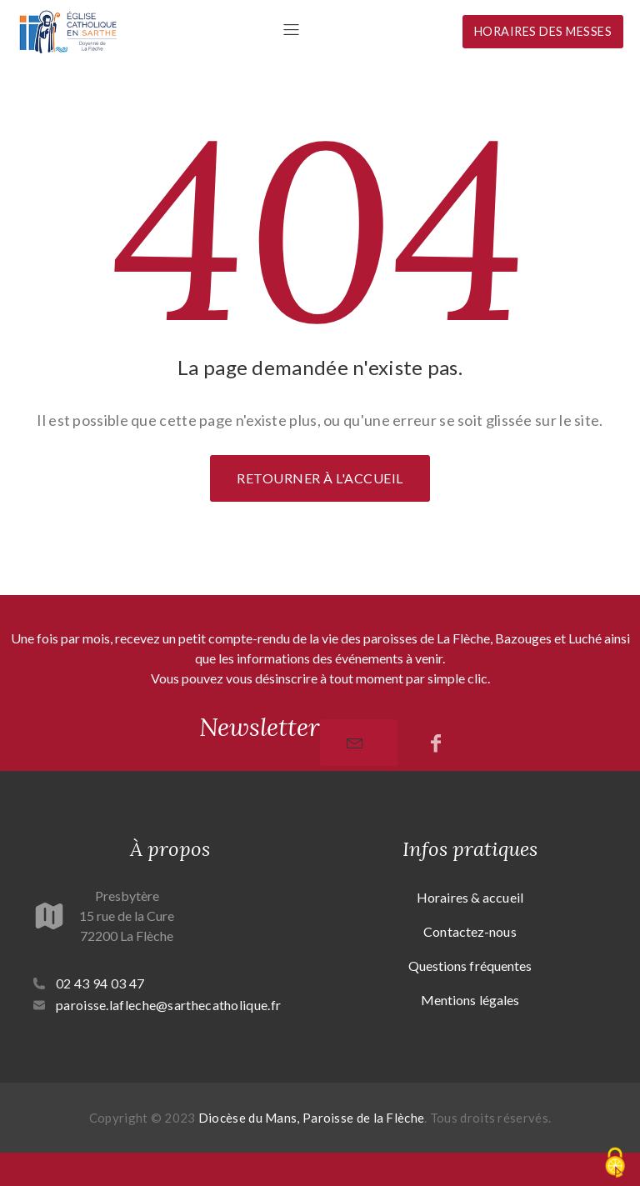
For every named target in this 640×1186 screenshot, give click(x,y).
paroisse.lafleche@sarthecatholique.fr (168, 1005)
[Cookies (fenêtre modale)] (615, 1162)
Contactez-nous (469, 931)
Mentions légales (470, 1000)
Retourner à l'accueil (320, 478)
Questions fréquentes (470, 965)
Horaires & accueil (470, 897)
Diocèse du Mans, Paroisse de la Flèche (311, 1117)
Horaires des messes (543, 31)
